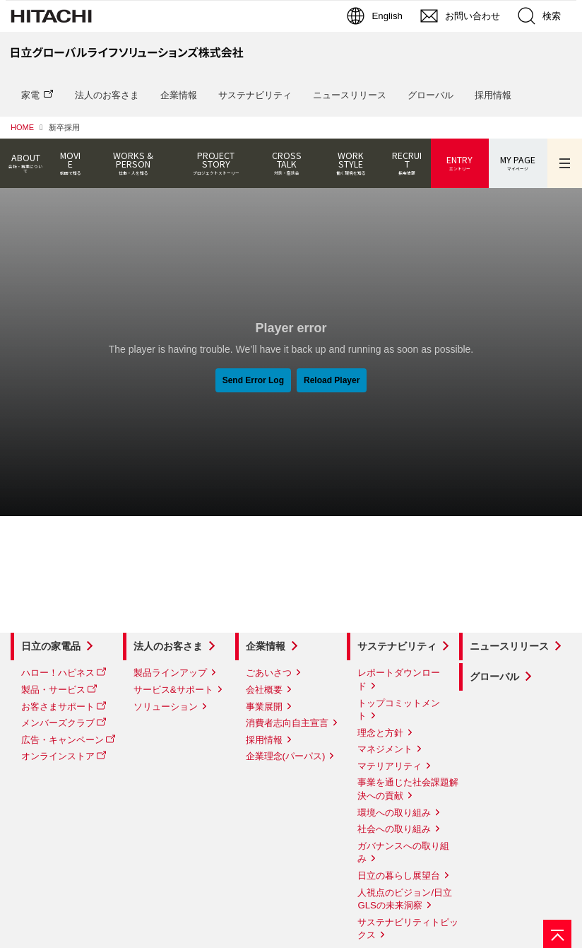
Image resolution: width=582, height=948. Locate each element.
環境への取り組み (394, 812)
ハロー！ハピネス (58, 672)
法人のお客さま (107, 95)
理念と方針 (380, 732)
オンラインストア (58, 756)
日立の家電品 (51, 646)
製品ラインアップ (170, 672)
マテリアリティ (389, 766)
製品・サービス (53, 689)
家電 (30, 95)
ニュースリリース (349, 95)
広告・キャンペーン (62, 740)
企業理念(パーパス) (286, 756)
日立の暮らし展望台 (398, 875)
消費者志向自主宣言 (287, 723)
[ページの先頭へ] (557, 934)
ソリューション (165, 706)
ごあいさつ (269, 672)
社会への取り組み (394, 829)
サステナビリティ (255, 95)
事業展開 (264, 706)
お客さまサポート (58, 706)
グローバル (430, 95)
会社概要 (264, 689)
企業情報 (178, 95)
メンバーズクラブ (58, 723)
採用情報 (493, 95)
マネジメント (384, 749)
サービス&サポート (173, 689)
